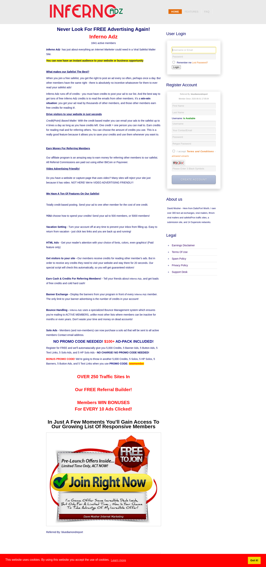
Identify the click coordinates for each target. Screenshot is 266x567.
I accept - (194, 153)
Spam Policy (179, 258)
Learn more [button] (118, 560)
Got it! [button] (254, 560)
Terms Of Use (180, 252)
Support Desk (179, 271)
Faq (206, 11)
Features (191, 11)
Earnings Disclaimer (183, 245)
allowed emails (180, 156)
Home (175, 11)
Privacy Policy (180, 265)
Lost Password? (200, 62)
